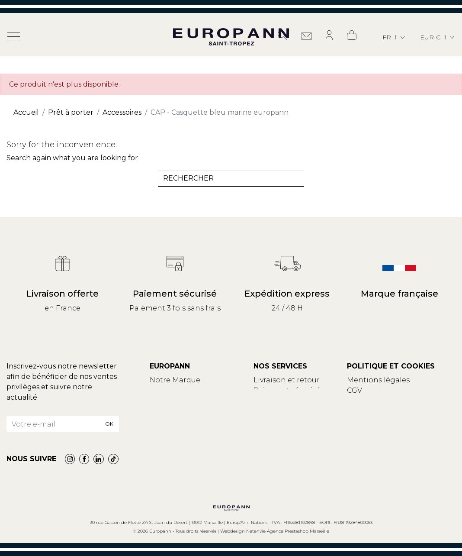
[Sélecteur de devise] (438, 37)
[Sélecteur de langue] (394, 37)
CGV (354, 390)
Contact (164, 390)
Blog (158, 401)
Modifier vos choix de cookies (399, 411)
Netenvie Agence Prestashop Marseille (287, 531)
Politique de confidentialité (396, 401)
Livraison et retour (286, 380)
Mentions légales (378, 380)
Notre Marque (175, 380)
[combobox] (231, 178)
